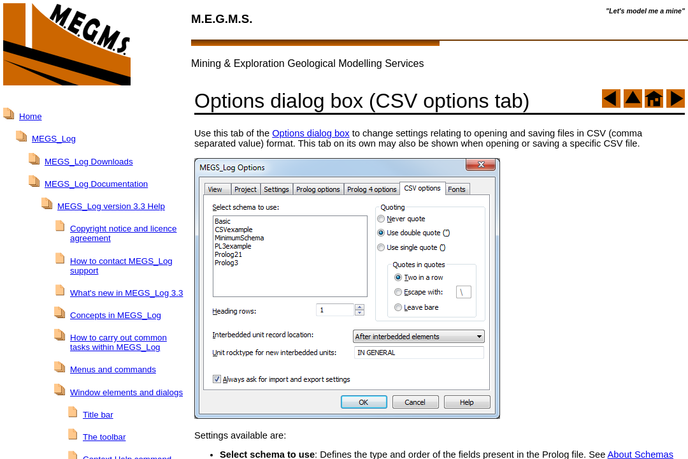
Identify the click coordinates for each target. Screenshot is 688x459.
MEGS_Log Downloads (89, 161)
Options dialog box (310, 133)
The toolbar (104, 437)
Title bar (98, 414)
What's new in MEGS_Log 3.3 (126, 293)
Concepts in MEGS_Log (115, 315)
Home (30, 116)
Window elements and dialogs (126, 392)
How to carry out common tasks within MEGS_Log (118, 342)
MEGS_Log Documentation (96, 184)
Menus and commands (113, 369)
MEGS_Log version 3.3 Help (111, 206)
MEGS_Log (54, 138)
